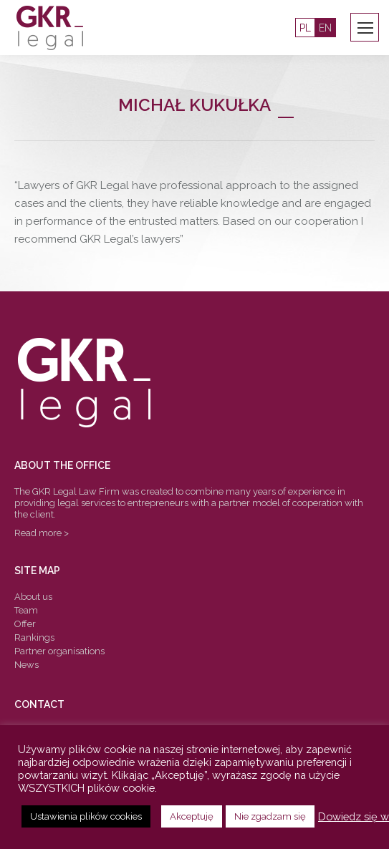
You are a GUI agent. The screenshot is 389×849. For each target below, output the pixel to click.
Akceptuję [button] (191, 816)
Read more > (41, 533)
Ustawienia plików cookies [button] (86, 816)
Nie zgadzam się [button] (270, 816)
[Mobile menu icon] (365, 28)
